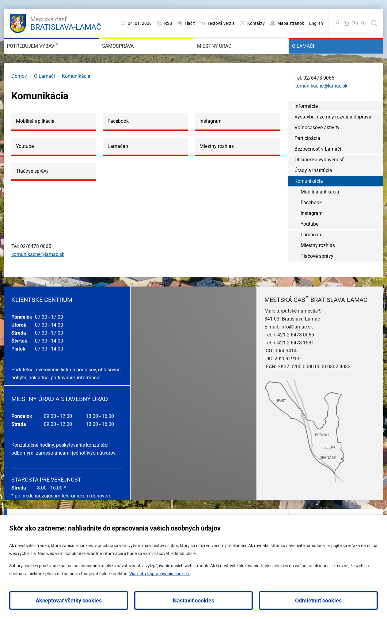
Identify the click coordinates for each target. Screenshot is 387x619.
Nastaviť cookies (193, 600)
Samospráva (129, 55)
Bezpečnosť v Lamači (317, 166)
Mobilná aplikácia (320, 209)
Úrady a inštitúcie (313, 188)
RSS (168, 23)
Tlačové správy (317, 273)
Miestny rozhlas (318, 263)
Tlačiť (189, 23)
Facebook (338, 23)
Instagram (346, 23)
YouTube (355, 23)
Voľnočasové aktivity (317, 145)
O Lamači (312, 55)
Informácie (306, 123)
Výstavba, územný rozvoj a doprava (332, 134)
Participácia (307, 156)
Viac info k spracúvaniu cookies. (159, 573)
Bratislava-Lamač (65, 23)
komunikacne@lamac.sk (37, 272)
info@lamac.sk (296, 344)
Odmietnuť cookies (318, 600)
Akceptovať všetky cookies (69, 600)
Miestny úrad (226, 55)
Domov (19, 93)
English (316, 23)
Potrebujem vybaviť (49, 55)
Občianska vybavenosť (319, 177)
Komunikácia (76, 93)
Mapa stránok (290, 23)
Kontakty (256, 23)
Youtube (309, 241)
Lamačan (311, 252)
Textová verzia (221, 23)
